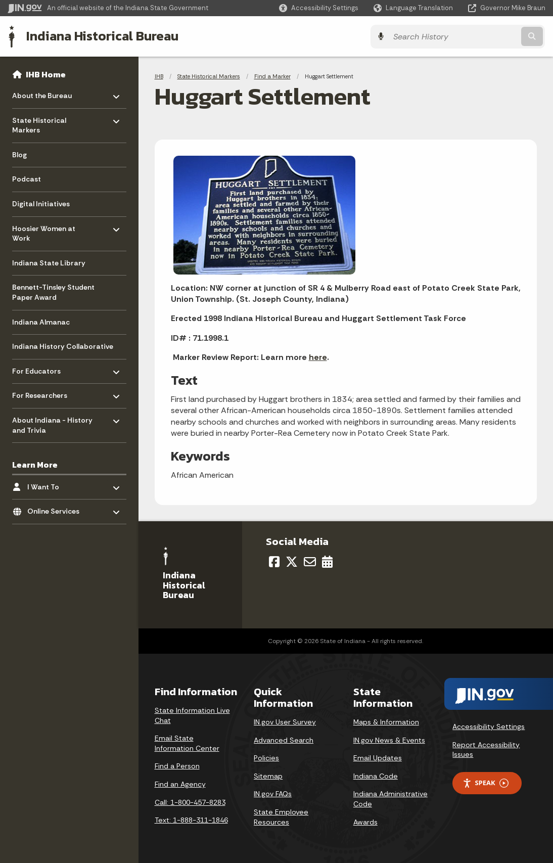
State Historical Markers (208, 75)
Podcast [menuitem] (26, 179)
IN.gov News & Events (389, 739)
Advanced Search (283, 739)
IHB (159, 75)
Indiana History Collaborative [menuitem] (62, 346)
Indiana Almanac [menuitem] (41, 321)
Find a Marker (272, 75)
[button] (318, 8)
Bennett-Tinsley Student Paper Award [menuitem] (53, 292)
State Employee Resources (281, 816)
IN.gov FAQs (273, 793)
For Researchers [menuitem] (41, 392)
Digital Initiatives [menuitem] (41, 203)
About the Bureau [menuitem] (42, 93)
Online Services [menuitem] (56, 508)
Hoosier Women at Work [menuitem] (43, 231)
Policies (266, 757)
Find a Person (177, 765)
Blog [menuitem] (19, 154)
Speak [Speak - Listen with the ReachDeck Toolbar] (485, 782)
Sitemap (268, 775)
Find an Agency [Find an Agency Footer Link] (180, 783)
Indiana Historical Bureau (102, 36)
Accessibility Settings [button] (488, 726)
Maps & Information (386, 721)
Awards (365, 821)
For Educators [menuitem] (41, 368)
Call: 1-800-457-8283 (190, 801)
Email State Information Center (187, 742)
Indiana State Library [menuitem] (48, 262)
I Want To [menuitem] (56, 484)
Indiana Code (375, 775)
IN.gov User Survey (285, 721)
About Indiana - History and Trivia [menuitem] (52, 422)
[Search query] (480, 36)
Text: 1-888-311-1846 (191, 819)
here (318, 356)
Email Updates (377, 757)
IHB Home (46, 73)
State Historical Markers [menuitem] (41, 122)
